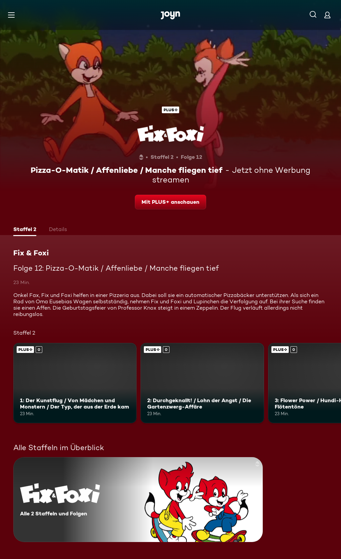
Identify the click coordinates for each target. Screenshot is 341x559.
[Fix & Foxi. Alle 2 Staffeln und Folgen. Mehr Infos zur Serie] (138, 499)
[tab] (25, 230)
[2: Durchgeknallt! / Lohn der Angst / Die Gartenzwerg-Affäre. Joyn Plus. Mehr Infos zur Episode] (202, 383)
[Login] (327, 15)
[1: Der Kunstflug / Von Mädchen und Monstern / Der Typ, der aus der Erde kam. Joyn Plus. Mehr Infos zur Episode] (75, 383)
